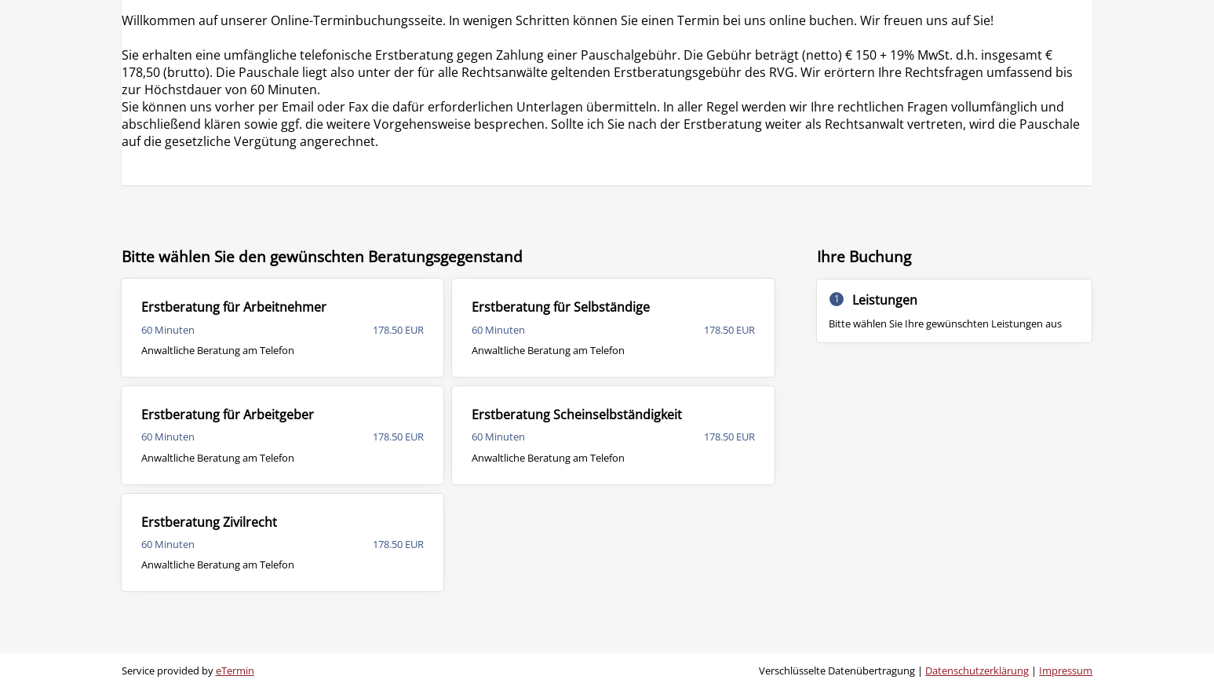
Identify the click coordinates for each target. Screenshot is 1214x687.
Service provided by (188, 670)
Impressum (1065, 670)
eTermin (235, 670)
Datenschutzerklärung (977, 670)
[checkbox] (283, 328)
